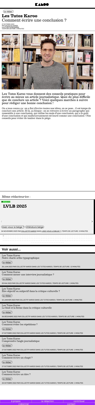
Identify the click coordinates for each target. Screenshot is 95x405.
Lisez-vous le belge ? (13, 227)
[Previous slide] (1, 221)
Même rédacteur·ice (15, 196)
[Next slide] (92, 221)
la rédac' (8, 11)
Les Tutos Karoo (12, 27)
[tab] (3, 235)
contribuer (79, 401)
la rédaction (47, 401)
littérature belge (34, 227)
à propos (16, 401)
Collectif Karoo (11, 25)
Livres (6, 202)
